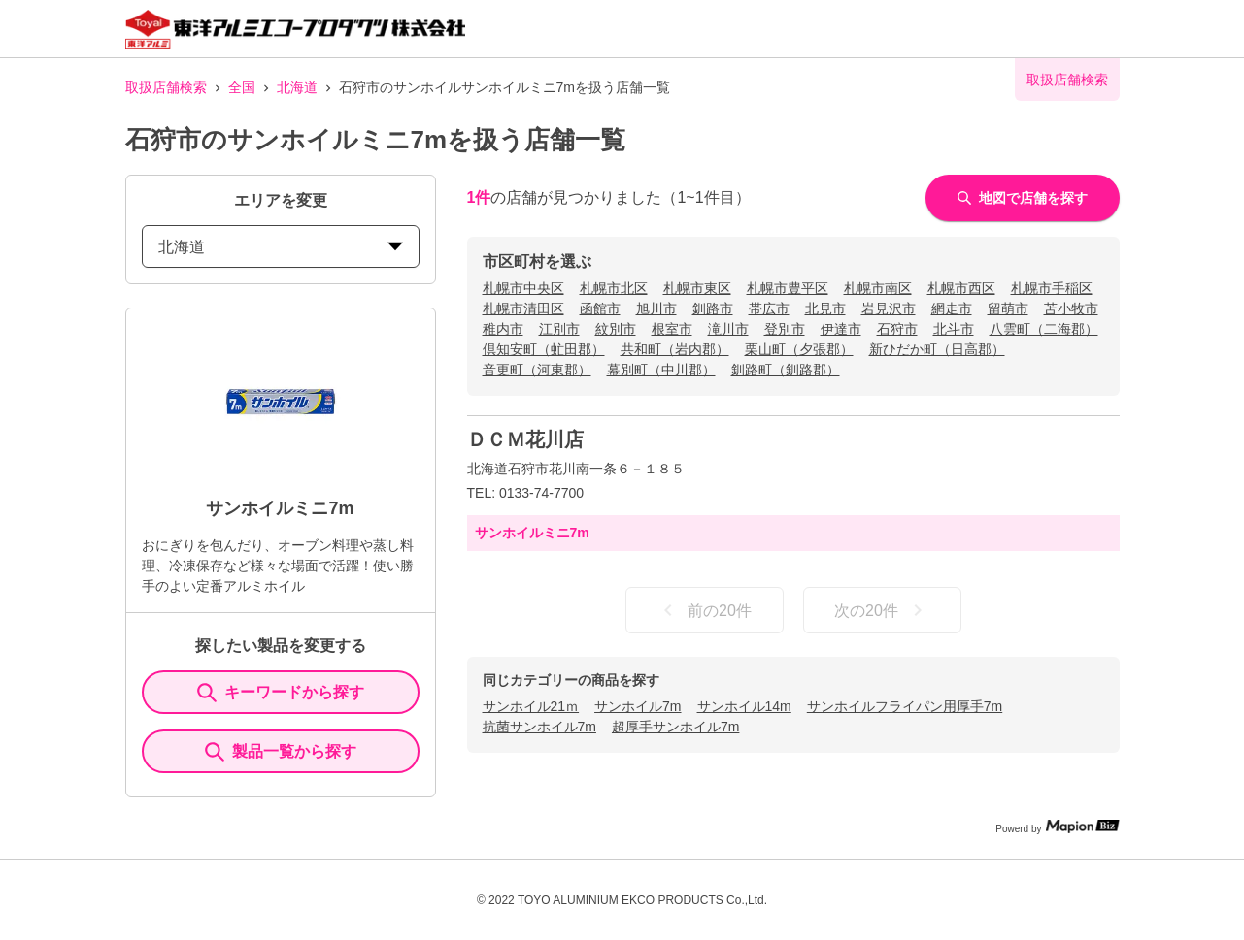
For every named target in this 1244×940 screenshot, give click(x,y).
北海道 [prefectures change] (280, 247)
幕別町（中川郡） (661, 369)
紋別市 (615, 329)
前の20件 (704, 610)
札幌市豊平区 (787, 288)
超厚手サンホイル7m (675, 726)
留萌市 (1008, 308)
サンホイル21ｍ (531, 706)
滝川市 (728, 329)
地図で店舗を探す (1023, 198)
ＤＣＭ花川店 (525, 439)
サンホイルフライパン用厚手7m (904, 706)
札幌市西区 (961, 288)
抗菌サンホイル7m (539, 726)
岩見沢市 (888, 308)
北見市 (825, 308)
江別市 (559, 329)
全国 (241, 87)
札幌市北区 (614, 288)
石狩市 (897, 329)
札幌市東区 (697, 288)
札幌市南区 (878, 288)
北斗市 (953, 329)
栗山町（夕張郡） (799, 349)
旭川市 (656, 308)
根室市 (672, 329)
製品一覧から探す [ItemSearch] (280, 752)
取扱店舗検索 (166, 87)
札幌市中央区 (523, 288)
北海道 (297, 87)
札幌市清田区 (523, 308)
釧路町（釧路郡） (785, 369)
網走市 (951, 308)
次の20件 (881, 610)
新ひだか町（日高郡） (937, 349)
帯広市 (769, 308)
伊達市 (841, 329)
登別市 (784, 329)
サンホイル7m (637, 706)
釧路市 (712, 308)
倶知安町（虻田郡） (544, 349)
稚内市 (503, 329)
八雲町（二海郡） (1044, 329)
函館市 (600, 308)
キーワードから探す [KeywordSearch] (280, 692)
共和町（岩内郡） (675, 349)
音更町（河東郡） (537, 369)
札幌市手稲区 (1052, 288)
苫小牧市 (1071, 308)
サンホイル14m (744, 706)
